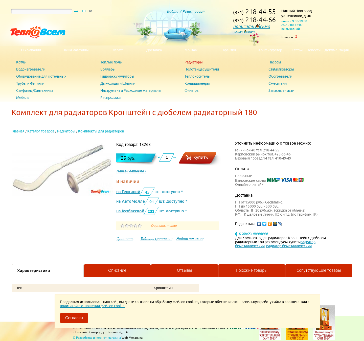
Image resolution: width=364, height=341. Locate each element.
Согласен (74, 318)
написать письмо (251, 26)
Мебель (22, 98)
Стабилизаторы (281, 69)
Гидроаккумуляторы (117, 76)
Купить (200, 157)
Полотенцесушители (202, 69)
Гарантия (228, 50)
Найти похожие (189, 239)
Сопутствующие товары (319, 270)
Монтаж (191, 50)
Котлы (21, 62)
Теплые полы (111, 62)
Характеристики (33, 270)
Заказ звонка (244, 32)
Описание (117, 270)
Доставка (154, 50)
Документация (337, 50)
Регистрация (193, 11)
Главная (18, 131)
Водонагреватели (30, 69)
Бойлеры (108, 69)
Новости (314, 50)
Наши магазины (75, 50)
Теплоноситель (197, 76)
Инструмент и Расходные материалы (130, 90)
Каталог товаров (40, 131)
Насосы (274, 62)
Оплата (117, 50)
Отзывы (184, 270)
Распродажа (110, 98)
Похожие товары (251, 270)
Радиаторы (194, 62)
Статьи (297, 50)
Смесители (277, 83)
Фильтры (192, 90)
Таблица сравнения (156, 239)
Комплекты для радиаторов (101, 131)
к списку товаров (253, 233)
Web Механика (132, 337)
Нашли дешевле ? (131, 171)
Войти (172, 11)
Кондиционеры (197, 83)
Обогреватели (280, 76)
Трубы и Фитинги (30, 83)
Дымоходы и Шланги (117, 83)
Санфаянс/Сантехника (34, 90)
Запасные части (281, 90)
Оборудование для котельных (41, 76)
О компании (31, 50)
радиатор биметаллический (289, 246)
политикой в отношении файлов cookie (92, 306)
